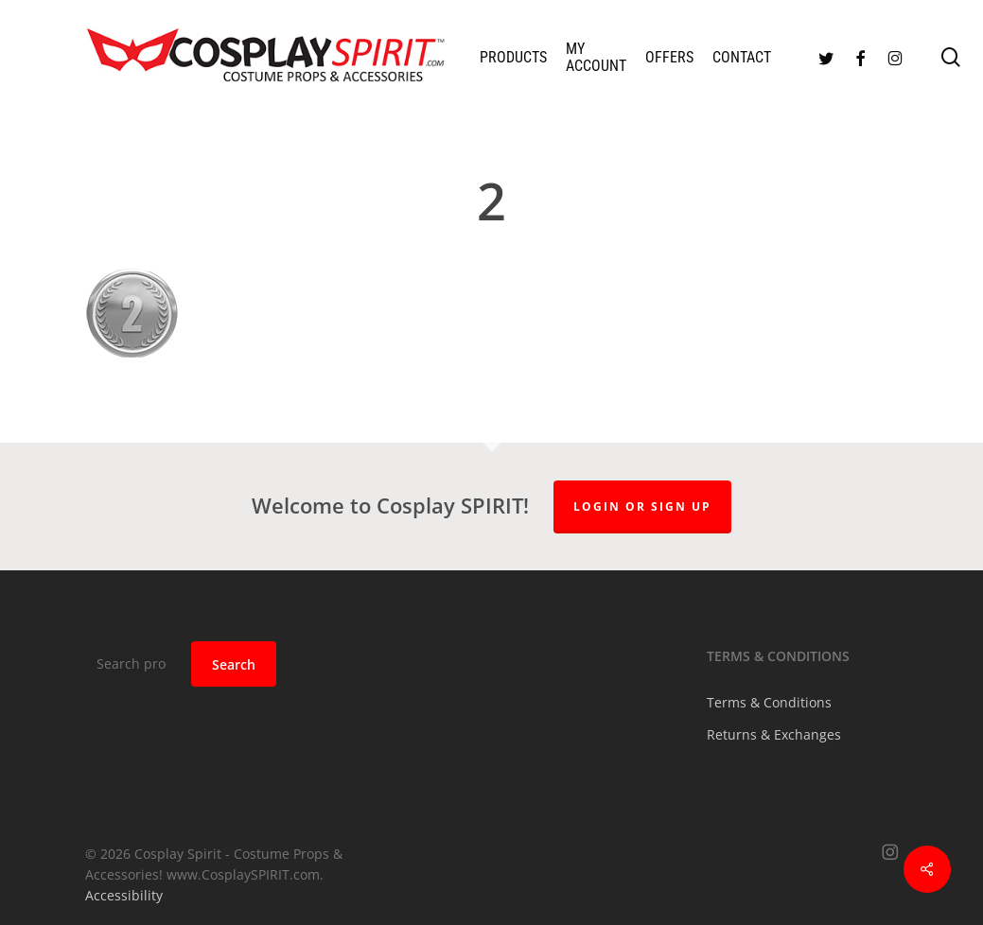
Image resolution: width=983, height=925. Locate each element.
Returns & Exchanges (774, 734)
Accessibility (124, 895)
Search (233, 664)
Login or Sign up (642, 506)
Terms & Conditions (769, 702)
